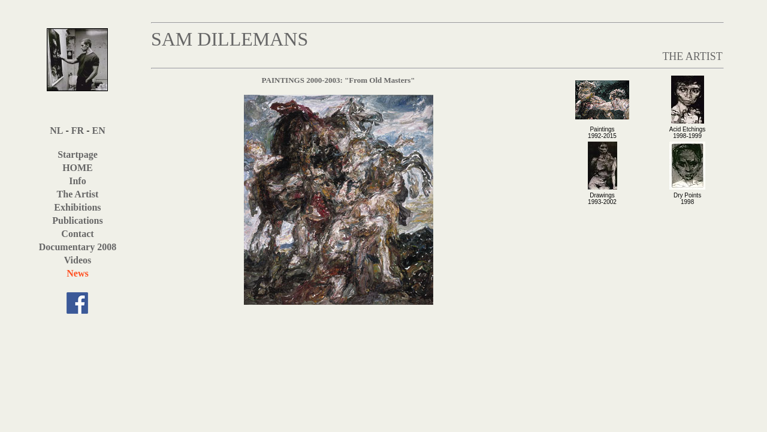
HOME (77, 168)
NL (56, 130)
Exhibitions (77, 207)
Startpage (78, 154)
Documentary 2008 (77, 247)
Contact (77, 234)
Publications (77, 220)
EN (98, 130)
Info (77, 181)
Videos (78, 260)
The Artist (78, 194)
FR (77, 130)
